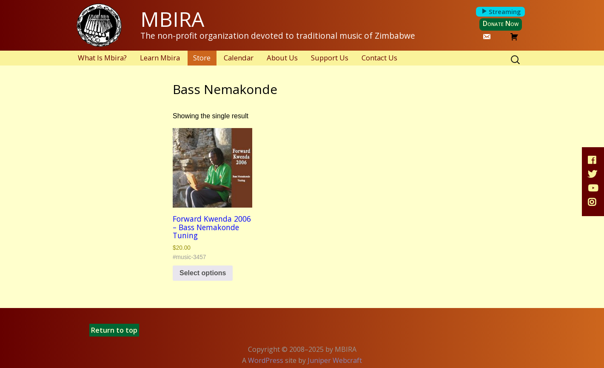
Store (202, 58)
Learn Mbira (160, 58)
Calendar (239, 58)
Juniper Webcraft (335, 360)
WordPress (265, 360)
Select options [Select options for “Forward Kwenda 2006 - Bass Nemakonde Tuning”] (202, 273)
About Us (282, 58)
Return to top (114, 330)
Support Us (329, 58)
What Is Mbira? (102, 58)
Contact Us (379, 58)
